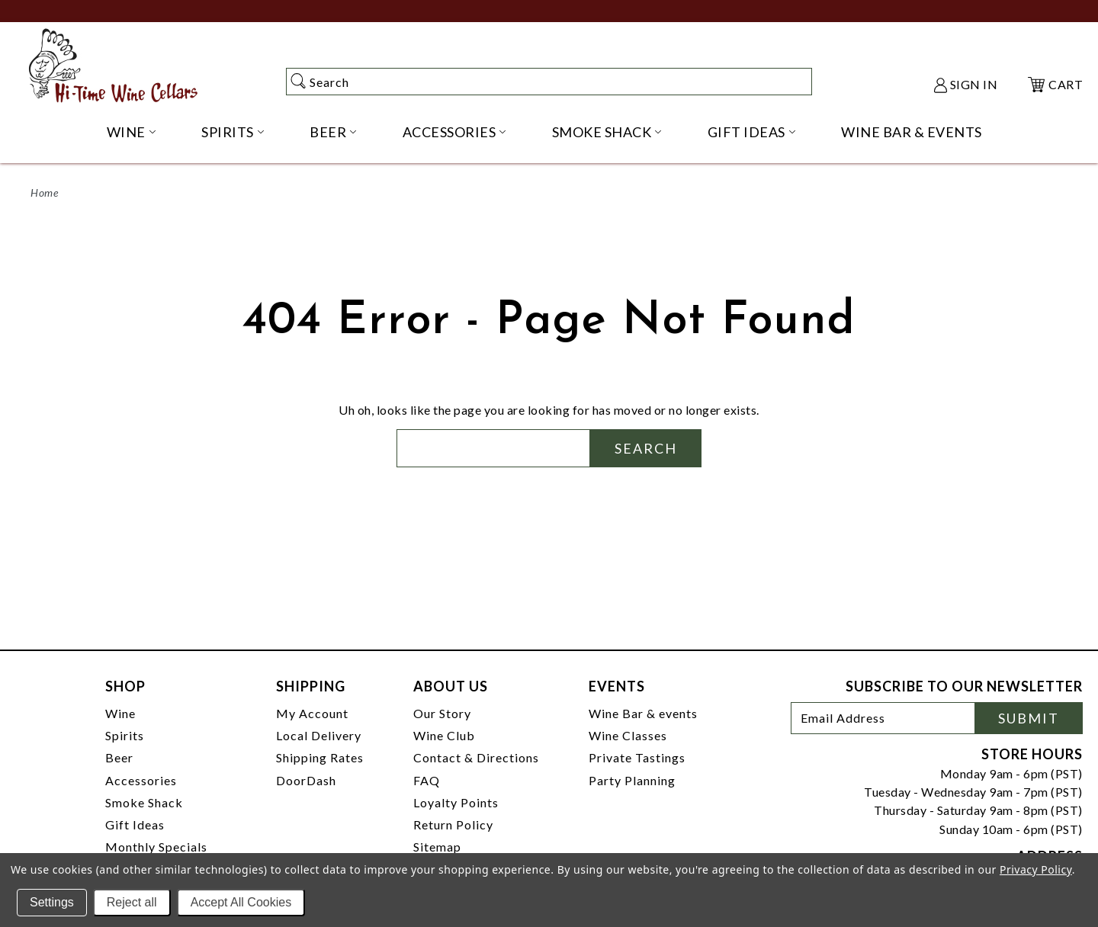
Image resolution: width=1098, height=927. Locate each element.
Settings (52, 902)
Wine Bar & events (643, 713)
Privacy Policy (1036, 869)
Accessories (141, 780)
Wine (120, 713)
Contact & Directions (476, 757)
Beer (119, 757)
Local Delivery (318, 735)
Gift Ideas (135, 824)
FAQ (426, 780)
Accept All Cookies (241, 902)
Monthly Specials (156, 846)
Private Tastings (637, 757)
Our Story (442, 713)
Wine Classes (628, 735)
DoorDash (306, 780)
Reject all (132, 902)
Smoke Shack (144, 802)
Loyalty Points (456, 802)
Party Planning (632, 780)
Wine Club (444, 735)
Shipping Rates (320, 757)
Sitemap (437, 846)
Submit (1028, 718)
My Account (312, 713)
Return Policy (453, 824)
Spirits (124, 735)
